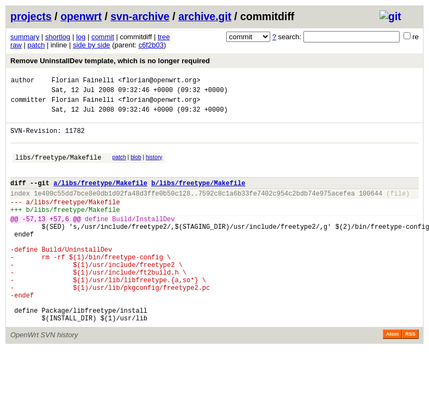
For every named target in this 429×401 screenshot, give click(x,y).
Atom (392, 376)
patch (36, 45)
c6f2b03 (151, 45)
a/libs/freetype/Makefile (100, 197)
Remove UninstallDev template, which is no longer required (110, 61)
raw (16, 45)
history (154, 167)
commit (102, 37)
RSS (410, 376)
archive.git (205, 16)
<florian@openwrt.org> (159, 81)
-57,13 (34, 240)
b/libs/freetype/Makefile (198, 197)
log (80, 37)
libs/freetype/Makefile (58, 168)
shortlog (57, 37)
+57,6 (59, 240)
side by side (91, 45)
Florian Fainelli (83, 81)
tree (164, 37)
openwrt (81, 16)
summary (24, 37)
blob (135, 167)
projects (31, 16)
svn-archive (139, 16)
